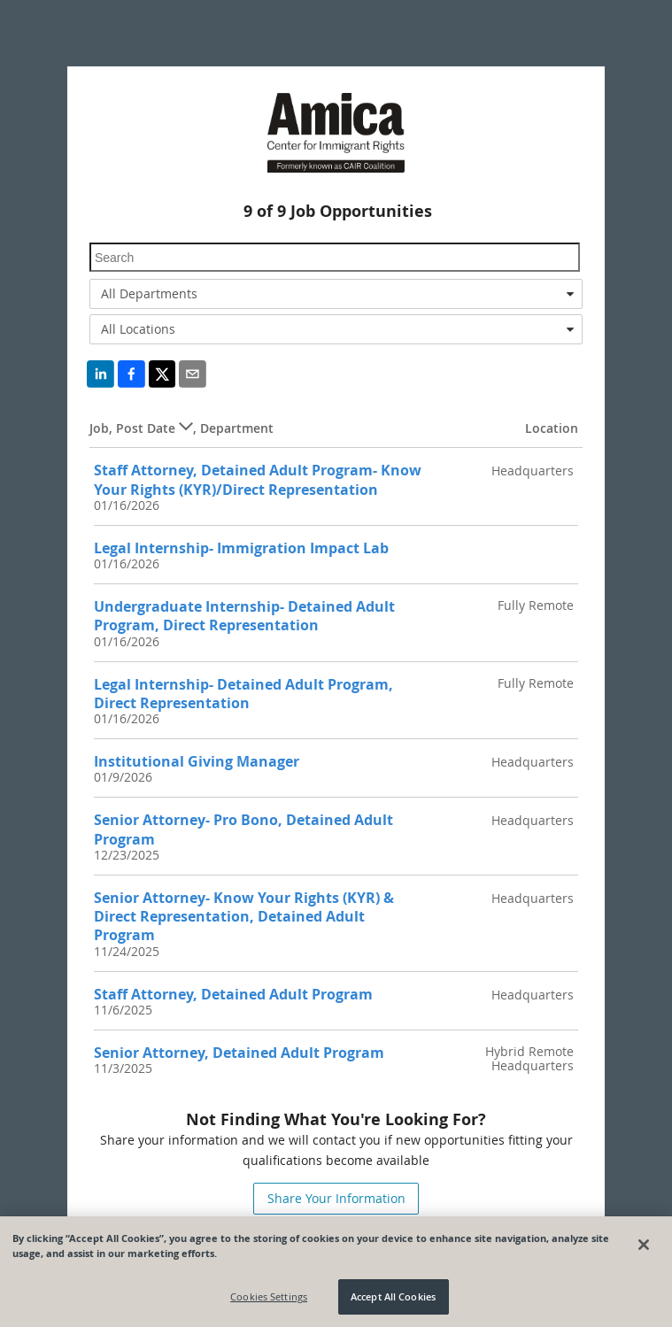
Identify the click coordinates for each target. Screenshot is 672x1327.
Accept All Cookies (393, 1297)
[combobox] (336, 294)
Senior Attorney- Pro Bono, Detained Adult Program (243, 829)
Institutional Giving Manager (196, 761)
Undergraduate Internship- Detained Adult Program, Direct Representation (244, 616)
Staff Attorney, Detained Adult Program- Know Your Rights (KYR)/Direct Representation (257, 479)
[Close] (643, 1244)
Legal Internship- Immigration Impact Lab (241, 548)
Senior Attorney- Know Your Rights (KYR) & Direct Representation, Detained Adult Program (244, 916)
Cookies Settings (268, 1297)
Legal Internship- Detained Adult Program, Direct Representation (243, 694)
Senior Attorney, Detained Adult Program (239, 1052)
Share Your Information (336, 1198)
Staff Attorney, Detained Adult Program (233, 994)
